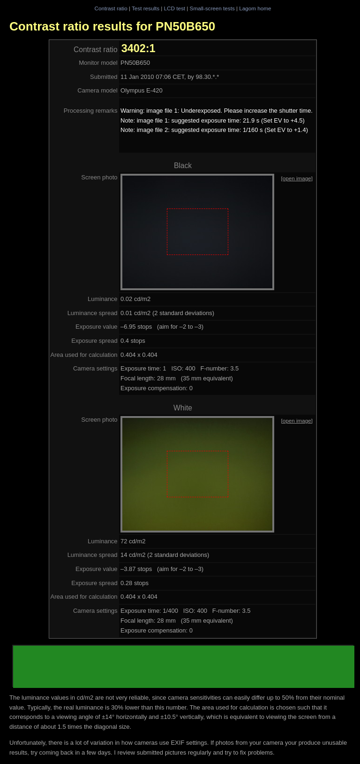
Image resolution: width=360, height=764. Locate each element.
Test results (145, 8)
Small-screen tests (212, 8)
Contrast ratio (110, 8)
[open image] (297, 178)
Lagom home (255, 8)
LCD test (174, 8)
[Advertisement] (183, 667)
